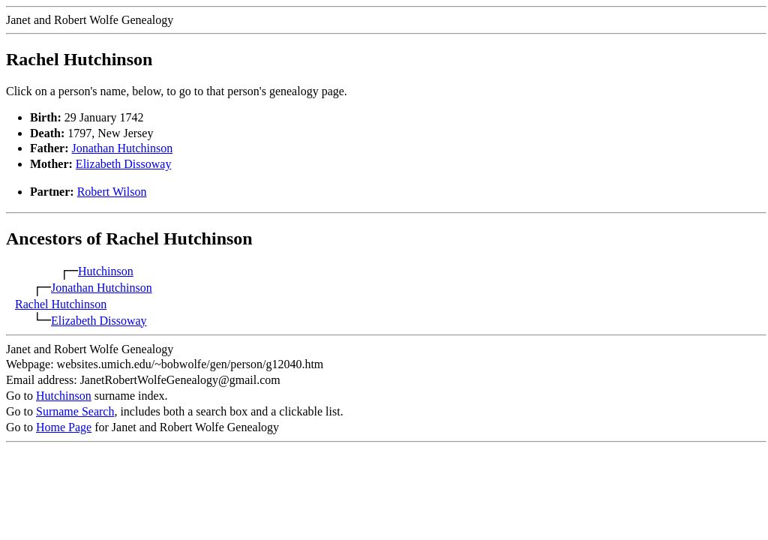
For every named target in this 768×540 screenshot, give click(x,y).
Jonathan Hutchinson (122, 148)
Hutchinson (106, 271)
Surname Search (75, 411)
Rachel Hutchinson (60, 304)
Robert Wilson (112, 191)
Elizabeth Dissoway (124, 164)
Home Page (64, 427)
